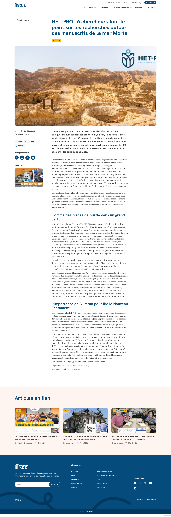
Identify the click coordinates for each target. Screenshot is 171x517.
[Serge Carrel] (64, 445)
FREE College (102, 486)
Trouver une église (113, 2)
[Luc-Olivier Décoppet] (16, 131)
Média (152, 7)
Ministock (101, 490)
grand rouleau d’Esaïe (66, 369)
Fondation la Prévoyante (106, 478)
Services (140, 7)
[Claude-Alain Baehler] (16, 443)
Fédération (90, 7)
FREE (18, 411)
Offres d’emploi (77, 486)
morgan (30, 141)
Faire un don (76, 482)
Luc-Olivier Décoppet (26, 131)
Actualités (105, 7)
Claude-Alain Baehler (25, 443)
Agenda (126, 2)
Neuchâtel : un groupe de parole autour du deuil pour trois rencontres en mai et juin (84, 439)
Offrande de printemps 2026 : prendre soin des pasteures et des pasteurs (35, 438)
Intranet (74, 490)
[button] (22, 158)
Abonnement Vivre (104, 474)
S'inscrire (54, 487)
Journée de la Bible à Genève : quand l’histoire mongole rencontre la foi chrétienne (131, 439)
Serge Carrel (70, 446)
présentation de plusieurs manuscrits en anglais (73, 365)
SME (99, 482)
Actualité (56, 40)
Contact (134, 2)
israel (20, 141)
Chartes (74, 478)
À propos (75, 474)
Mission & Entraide (123, 7)
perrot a (21, 146)
